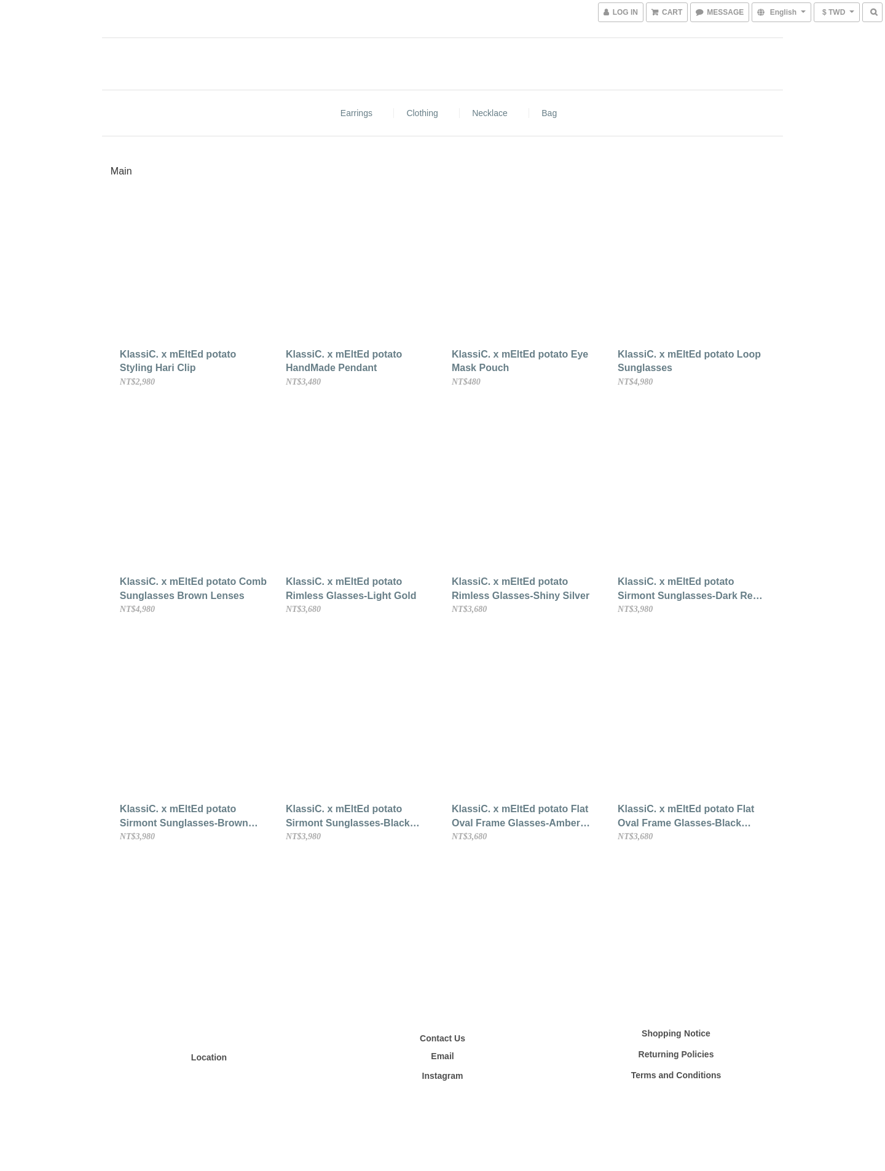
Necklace (490, 113)
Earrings (356, 113)
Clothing (422, 113)
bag (549, 113)
